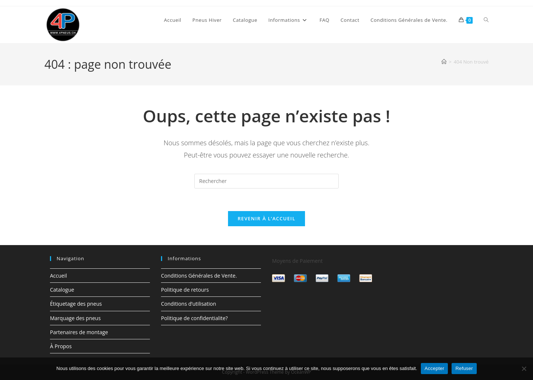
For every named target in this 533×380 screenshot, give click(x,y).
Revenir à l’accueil (266, 218)
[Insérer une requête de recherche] (266, 181)
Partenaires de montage (79, 332)
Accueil (58, 275)
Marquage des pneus (75, 318)
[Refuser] (523, 368)
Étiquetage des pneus (76, 303)
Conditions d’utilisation (188, 303)
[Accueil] (444, 61)
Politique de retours (185, 289)
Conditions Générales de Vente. (199, 275)
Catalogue (62, 289)
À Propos (61, 346)
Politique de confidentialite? (194, 318)
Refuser (464, 368)
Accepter (434, 368)
